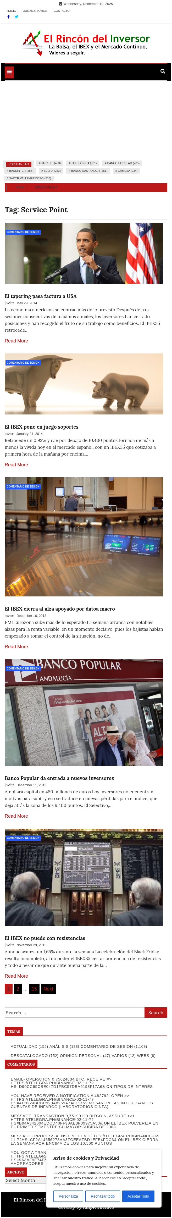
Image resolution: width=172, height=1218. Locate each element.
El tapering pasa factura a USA (41, 296)
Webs (143, 1055)
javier (9, 303)
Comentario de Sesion (23, 232)
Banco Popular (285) (123, 163)
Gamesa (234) (127, 170)
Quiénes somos (35, 10)
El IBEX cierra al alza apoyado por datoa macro (60, 609)
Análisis (59, 1046)
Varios (119, 1055)
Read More (16, 341)
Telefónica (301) (84, 163)
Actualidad (24, 1046)
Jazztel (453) (51, 163)
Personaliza (68, 1196)
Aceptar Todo (138, 1196)
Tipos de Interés (133, 1086)
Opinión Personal (81, 1055)
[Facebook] (9, 17)
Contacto (62, 10)
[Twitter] (16, 17)
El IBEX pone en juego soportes (42, 427)
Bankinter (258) (21, 170)
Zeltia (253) (52, 170)
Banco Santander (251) (89, 170)
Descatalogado (29, 1055)
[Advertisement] (86, 120)
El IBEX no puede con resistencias (45, 938)
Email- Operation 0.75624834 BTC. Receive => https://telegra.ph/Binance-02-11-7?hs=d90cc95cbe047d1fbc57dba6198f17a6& (61, 1083)
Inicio (11, 10)
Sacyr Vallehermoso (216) (30, 178)
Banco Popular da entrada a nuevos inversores (59, 778)
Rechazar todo (103, 1196)
